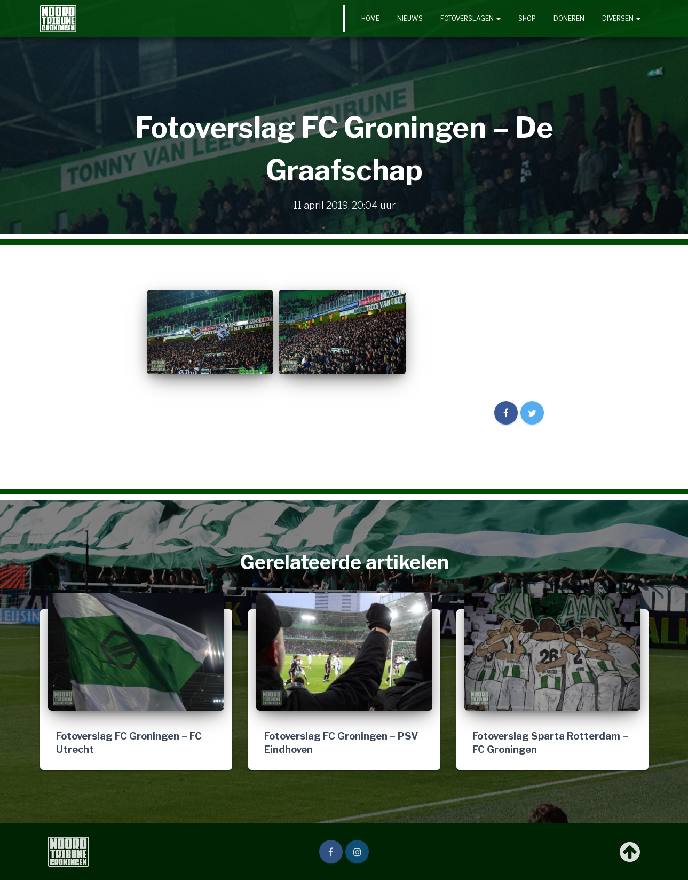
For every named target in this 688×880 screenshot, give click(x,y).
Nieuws (410, 18)
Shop (527, 18)
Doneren (568, 18)
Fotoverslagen (470, 18)
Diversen (621, 18)
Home (370, 18)
